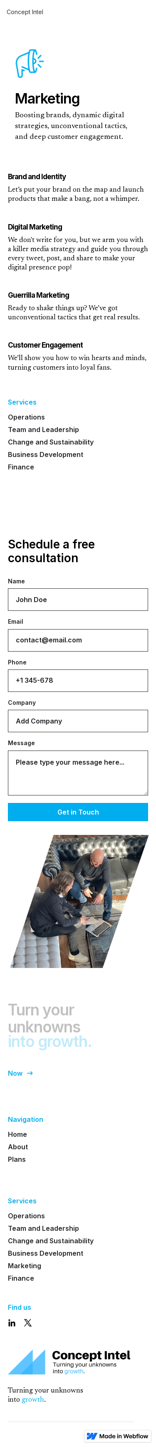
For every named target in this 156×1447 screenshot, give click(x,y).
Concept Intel (25, 11)
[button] (143, 12)
